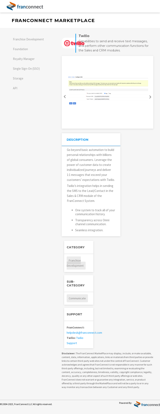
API (15, 88)
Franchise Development (28, 39)
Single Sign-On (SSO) (26, 69)
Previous (64, 95)
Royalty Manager (24, 59)
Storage (18, 78)
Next (150, 98)
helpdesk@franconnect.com (84, 332)
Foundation (20, 49)
